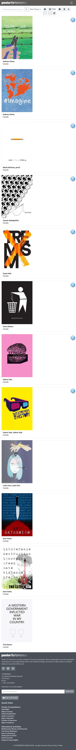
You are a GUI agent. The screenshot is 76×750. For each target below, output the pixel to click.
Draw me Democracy (8, 733)
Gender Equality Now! (9, 714)
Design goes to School (9, 735)
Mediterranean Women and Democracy (14, 729)
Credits (60, 745)
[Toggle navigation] (71, 3)
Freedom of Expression (9, 720)
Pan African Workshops (9, 731)
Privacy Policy (52, 745)
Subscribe (69, 691)
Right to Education (8, 718)
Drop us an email (10, 698)
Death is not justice (8, 716)
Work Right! (5, 709)
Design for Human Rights (10, 740)
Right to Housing (7, 712)
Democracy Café (7, 738)
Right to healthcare (8, 723)
